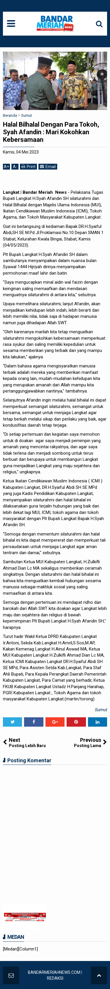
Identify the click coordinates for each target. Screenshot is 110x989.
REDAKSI (55, 978)
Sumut (100, 709)
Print (28, 166)
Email (48, 166)
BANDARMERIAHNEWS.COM (54, 972)
